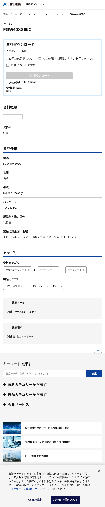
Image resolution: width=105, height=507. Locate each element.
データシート (35, 14)
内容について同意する (24, 65)
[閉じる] (98, 471)
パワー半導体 (13, 286)
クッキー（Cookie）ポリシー (28, 488)
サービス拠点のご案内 (52, 456)
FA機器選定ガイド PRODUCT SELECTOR (52, 442)
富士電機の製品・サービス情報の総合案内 (52, 428)
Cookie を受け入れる (65, 499)
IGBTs (36, 286)
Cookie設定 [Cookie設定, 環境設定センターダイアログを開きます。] (35, 499)
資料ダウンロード (35, 4)
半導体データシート (16, 269)
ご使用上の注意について (21, 58)
